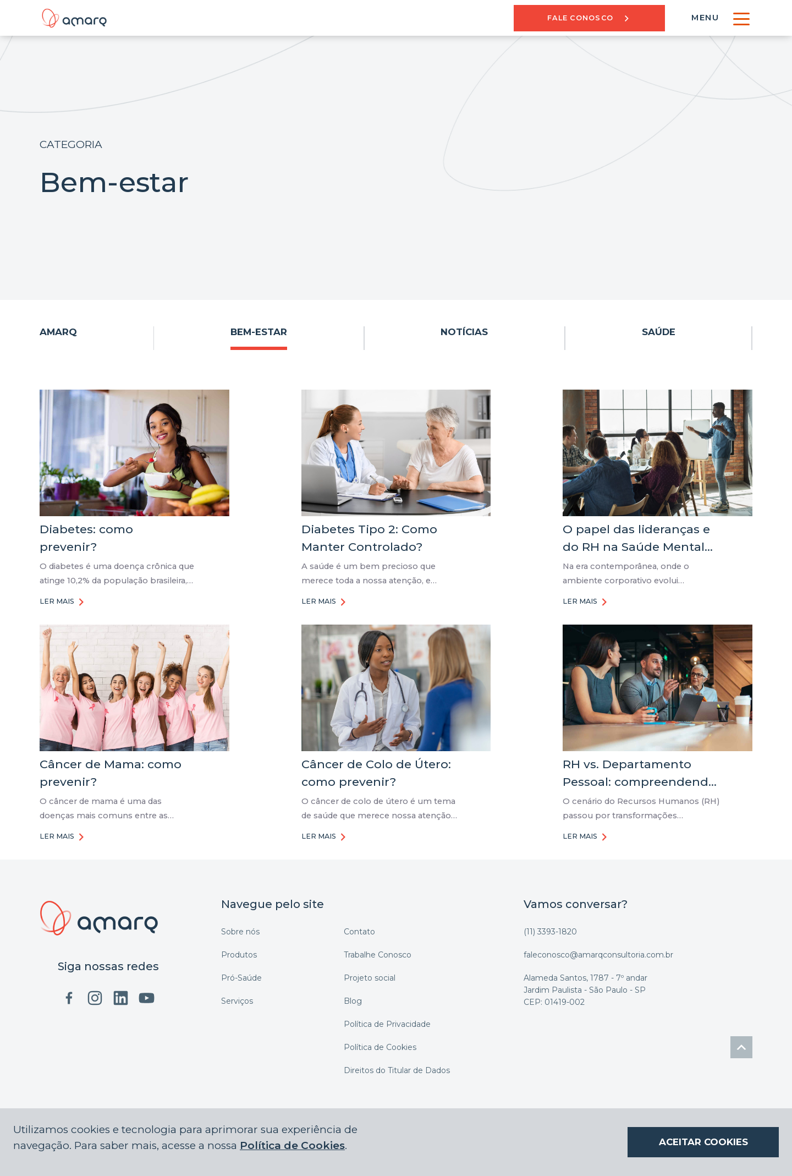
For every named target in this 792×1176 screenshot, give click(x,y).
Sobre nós (240, 932)
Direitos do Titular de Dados (397, 1070)
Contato (359, 932)
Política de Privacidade (387, 1024)
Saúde (658, 331)
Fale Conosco (589, 17)
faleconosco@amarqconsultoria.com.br (598, 955)
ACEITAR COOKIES (703, 1141)
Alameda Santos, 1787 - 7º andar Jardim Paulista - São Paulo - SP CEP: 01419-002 (585, 990)
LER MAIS (63, 602)
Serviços (237, 1001)
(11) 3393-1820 (550, 932)
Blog (353, 1001)
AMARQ (58, 331)
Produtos (239, 955)
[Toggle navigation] (741, 18)
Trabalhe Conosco (377, 955)
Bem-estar (258, 331)
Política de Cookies (380, 1047)
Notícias (464, 331)
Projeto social (369, 978)
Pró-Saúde (241, 978)
